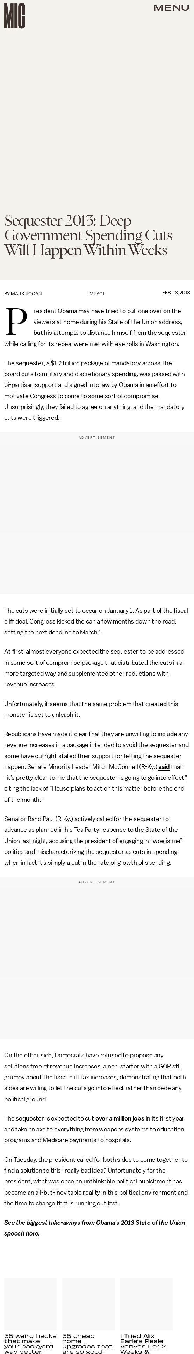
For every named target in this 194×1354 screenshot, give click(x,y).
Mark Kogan (26, 293)
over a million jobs (119, 1118)
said (164, 767)
